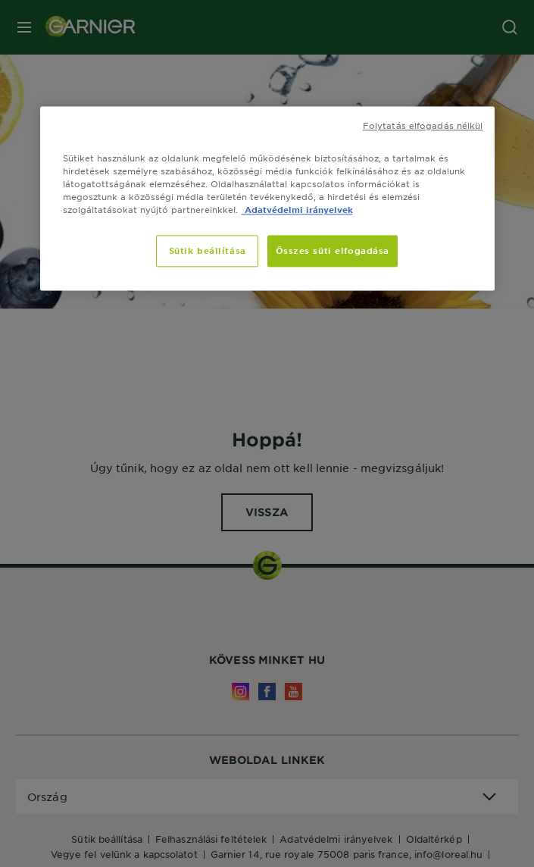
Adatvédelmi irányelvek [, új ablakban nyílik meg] (297, 209)
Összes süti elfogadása (333, 250)
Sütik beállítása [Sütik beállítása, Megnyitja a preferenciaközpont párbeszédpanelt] (207, 250)
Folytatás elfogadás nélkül (423, 125)
